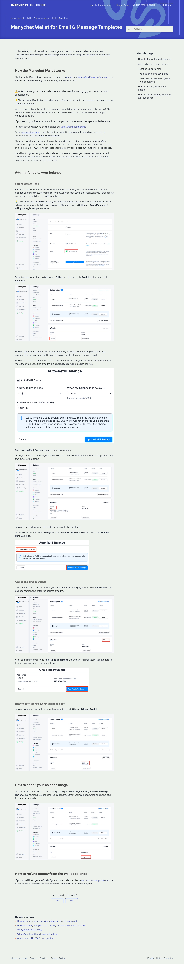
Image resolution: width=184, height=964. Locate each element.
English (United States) (145, 5)
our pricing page (30, 132)
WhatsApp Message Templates (94, 77)
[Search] (149, 29)
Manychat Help (18, 18)
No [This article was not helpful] (71, 901)
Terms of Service (38, 958)
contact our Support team (95, 880)
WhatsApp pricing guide (73, 127)
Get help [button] (166, 5)
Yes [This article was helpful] (57, 901)
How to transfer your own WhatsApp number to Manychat (47, 921)
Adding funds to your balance (153, 64)
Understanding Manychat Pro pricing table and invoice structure (51, 925)
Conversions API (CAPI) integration (35, 938)
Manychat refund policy (29, 929)
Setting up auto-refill (150, 69)
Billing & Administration (38, 18)
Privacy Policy (58, 958)
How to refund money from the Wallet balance (154, 96)
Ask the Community (100, 5)
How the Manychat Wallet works (154, 59)
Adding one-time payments (154, 74)
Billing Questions (60, 18)
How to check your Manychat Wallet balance (155, 80)
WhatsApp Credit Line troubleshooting (37, 934)
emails (69, 77)
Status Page (122, 5)
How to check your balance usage (152, 88)
